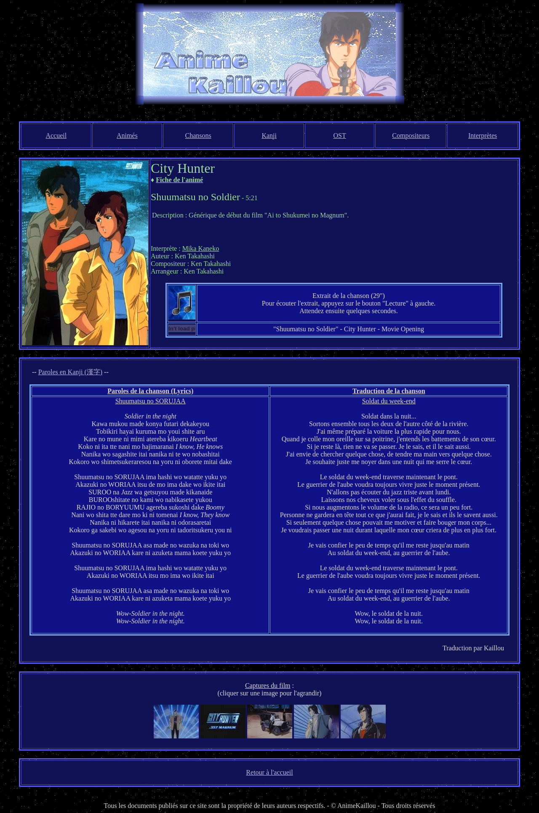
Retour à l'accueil (269, 772)
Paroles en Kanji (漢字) (70, 372)
